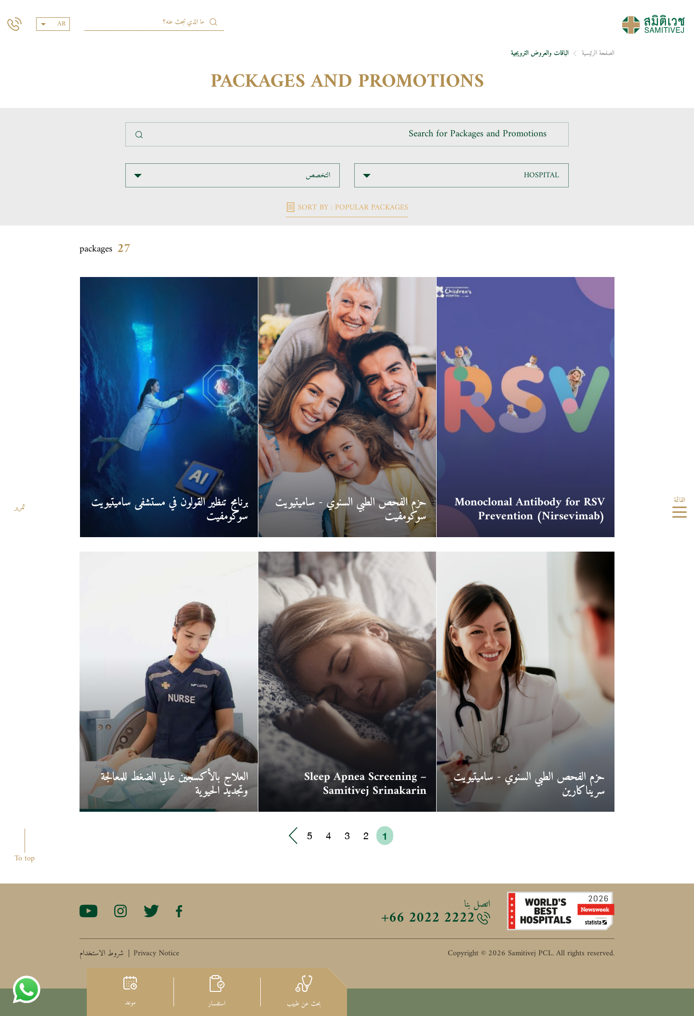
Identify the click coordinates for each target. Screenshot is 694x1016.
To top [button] (24, 858)
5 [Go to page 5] (309, 835)
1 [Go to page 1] (384, 836)
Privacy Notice (156, 953)
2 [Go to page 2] (366, 835)
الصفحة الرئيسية (598, 53)
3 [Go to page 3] (347, 835)
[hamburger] (679, 513)
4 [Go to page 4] (328, 835)
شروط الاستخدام (102, 953)
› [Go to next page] (293, 835)
